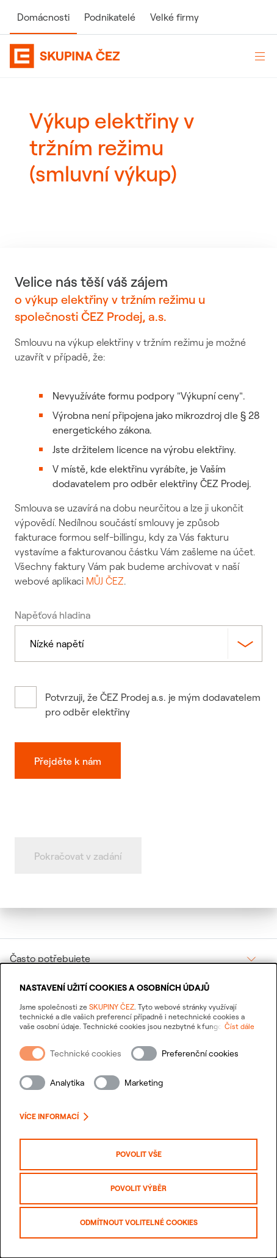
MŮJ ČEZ (105, 581)
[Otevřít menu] (260, 56)
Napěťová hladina (52, 615)
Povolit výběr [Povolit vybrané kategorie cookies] (138, 1188)
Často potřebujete (50, 958)
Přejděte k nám (67, 761)
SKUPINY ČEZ (111, 1006)
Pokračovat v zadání (78, 856)
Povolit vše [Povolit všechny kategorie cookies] (139, 1154)
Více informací (54, 1116)
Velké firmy (174, 17)
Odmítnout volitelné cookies (139, 1222)
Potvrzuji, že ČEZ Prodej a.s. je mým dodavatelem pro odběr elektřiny (153, 704)
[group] (138, 958)
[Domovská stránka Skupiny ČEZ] (125, 56)
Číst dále (239, 1026)
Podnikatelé (109, 17)
